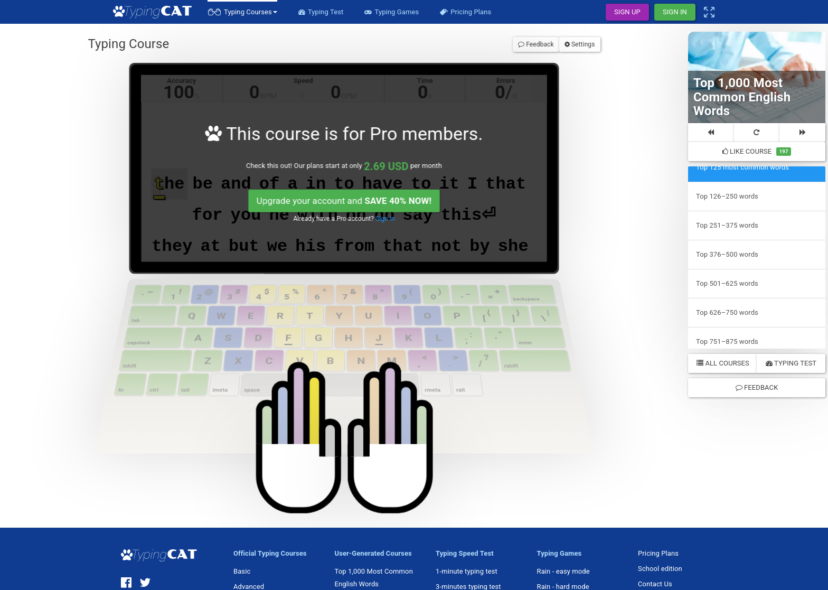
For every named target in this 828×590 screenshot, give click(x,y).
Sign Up (627, 12)
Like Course (757, 151)
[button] (242, 12)
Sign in (384, 218)
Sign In (675, 12)
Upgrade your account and (344, 200)
